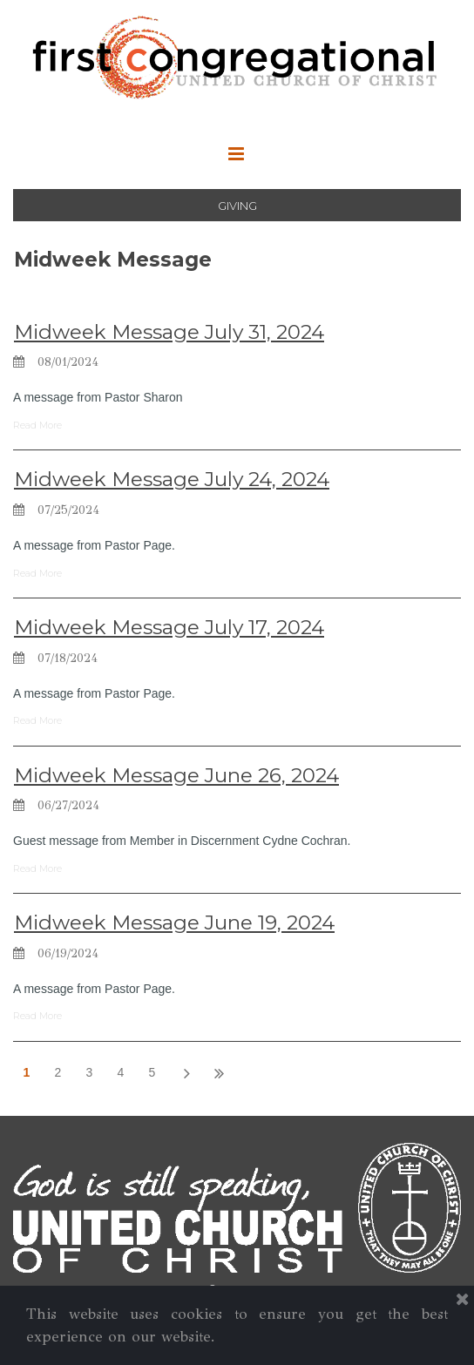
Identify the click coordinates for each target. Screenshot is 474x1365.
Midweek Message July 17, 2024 (169, 627)
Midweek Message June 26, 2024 (176, 775)
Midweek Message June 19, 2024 (174, 922)
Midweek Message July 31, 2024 (169, 332)
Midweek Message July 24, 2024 (171, 479)
